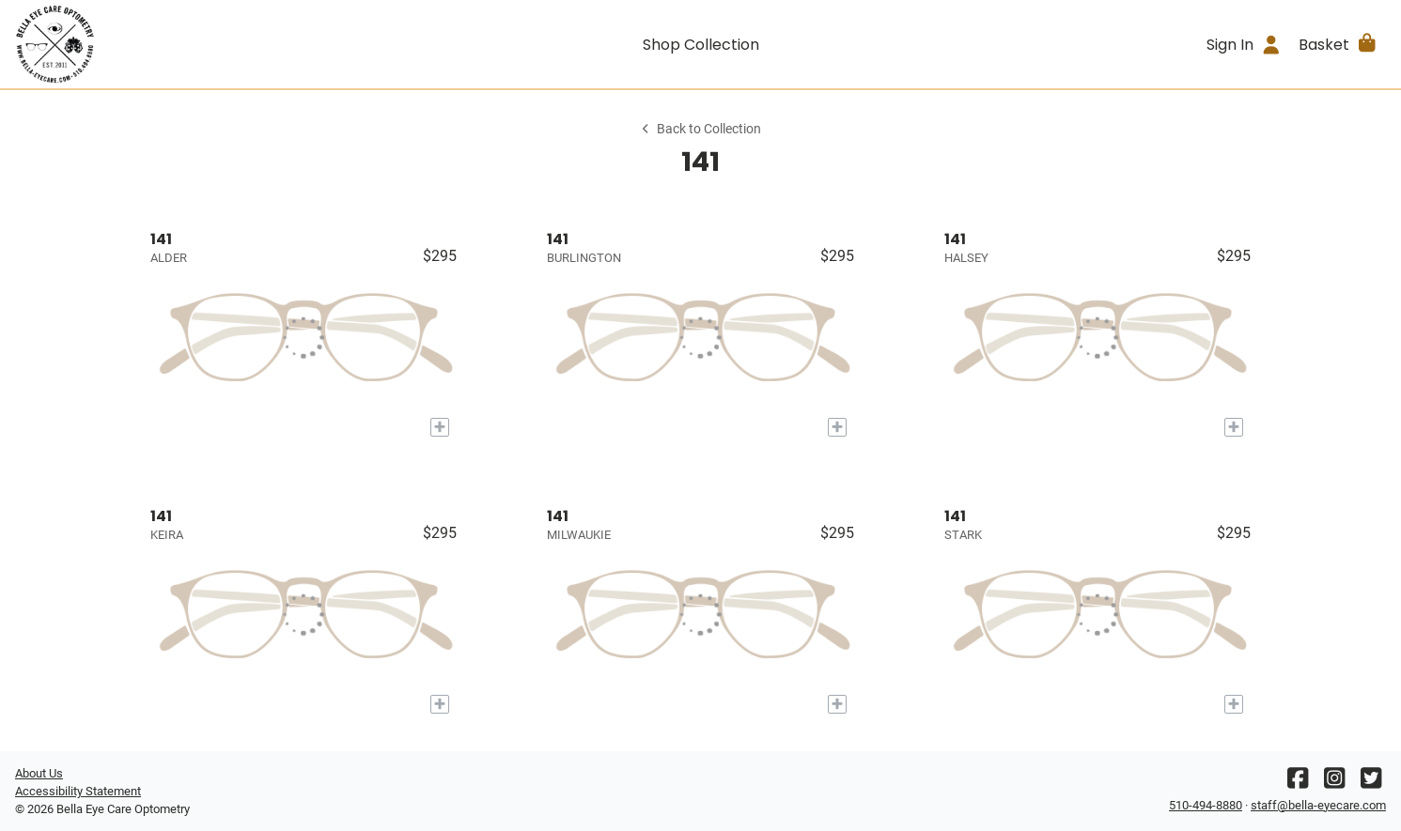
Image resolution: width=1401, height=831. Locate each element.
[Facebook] (1298, 783)
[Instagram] (1334, 783)
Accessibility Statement (78, 791)
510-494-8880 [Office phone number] (1205, 805)
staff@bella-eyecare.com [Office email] (1318, 805)
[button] (1338, 44)
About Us (39, 773)
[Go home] (186, 44)
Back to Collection (700, 129)
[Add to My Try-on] (440, 427)
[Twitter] (1371, 783)
